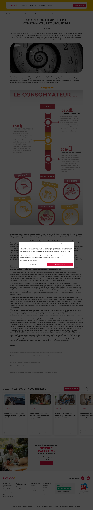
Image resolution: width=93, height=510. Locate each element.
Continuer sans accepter (67, 244)
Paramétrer (33, 264)
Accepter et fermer (60, 264)
